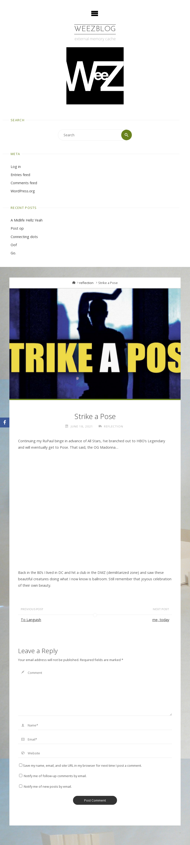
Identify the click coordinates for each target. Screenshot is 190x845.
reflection (86, 283)
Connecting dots (24, 236)
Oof (14, 244)
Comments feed (24, 183)
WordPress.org (23, 191)
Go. (13, 253)
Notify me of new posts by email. (48, 786)
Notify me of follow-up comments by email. (55, 776)
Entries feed (20, 174)
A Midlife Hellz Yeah (27, 220)
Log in (16, 166)
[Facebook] (4, 422)
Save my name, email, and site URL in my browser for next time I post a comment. (80, 765)
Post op (17, 228)
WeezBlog (95, 29)
